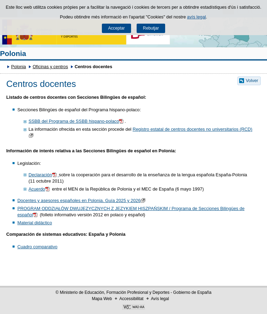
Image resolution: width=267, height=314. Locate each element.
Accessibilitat (131, 298)
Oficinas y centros (50, 66)
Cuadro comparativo (37, 246)
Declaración (44, 174)
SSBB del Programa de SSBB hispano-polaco (77, 121)
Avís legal (160, 298)
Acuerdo (40, 189)
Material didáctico (34, 222)
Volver (252, 80)
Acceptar (116, 28)
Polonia (13, 53)
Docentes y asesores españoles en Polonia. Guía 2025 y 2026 (82, 200)
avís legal (196, 16)
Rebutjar (151, 28)
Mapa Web (102, 298)
